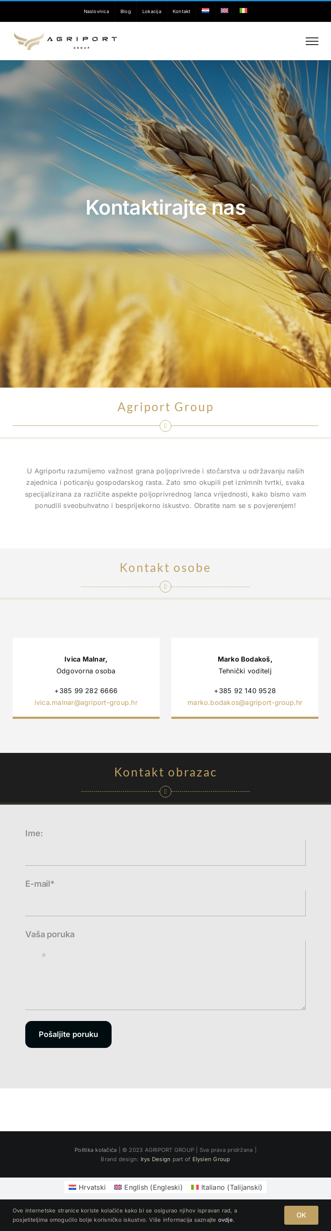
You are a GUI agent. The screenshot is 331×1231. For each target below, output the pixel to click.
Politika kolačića (96, 1149)
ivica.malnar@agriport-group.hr (86, 702)
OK (301, 1215)
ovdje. (226, 1219)
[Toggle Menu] (312, 41)
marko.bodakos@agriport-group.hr (244, 702)
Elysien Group (211, 1159)
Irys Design (156, 1159)
